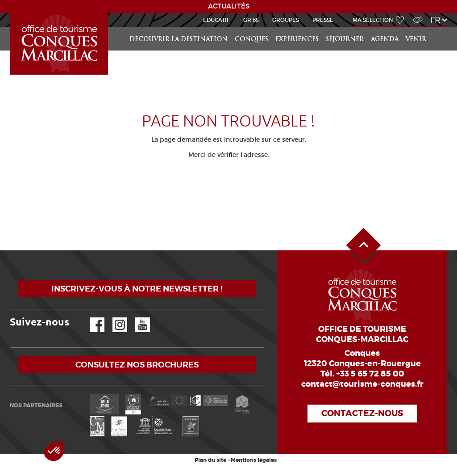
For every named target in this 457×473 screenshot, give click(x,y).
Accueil (11, 13)
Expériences (297, 39)
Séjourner (345, 39)
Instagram (113, 317)
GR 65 (251, 20)
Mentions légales (254, 460)
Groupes (285, 20)
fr (435, 20)
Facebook (91, 317)
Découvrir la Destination (178, 39)
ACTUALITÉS (228, 6)
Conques (251, 39)
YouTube (136, 317)
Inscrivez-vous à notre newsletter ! (136, 288)
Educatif (216, 20)
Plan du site (210, 460)
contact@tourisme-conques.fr (362, 384)
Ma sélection (373, 20)
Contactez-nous (362, 413)
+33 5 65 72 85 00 (370, 373)
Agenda (385, 39)
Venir (416, 39)
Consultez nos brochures (137, 364)
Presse (322, 20)
